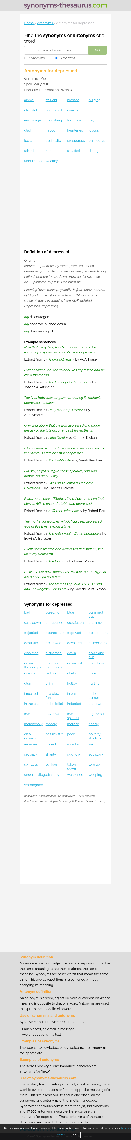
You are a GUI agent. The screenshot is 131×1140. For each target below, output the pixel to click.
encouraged (33, 120)
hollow (72, 683)
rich (49, 151)
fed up (51, 673)
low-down (53, 714)
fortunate (74, 120)
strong (94, 151)
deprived (74, 633)
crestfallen (75, 623)
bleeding (53, 612)
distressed (54, 653)
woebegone (33, 785)
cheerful (30, 110)
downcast (74, 663)
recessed (31, 744)
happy (50, 130)
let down (95, 704)
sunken (51, 765)
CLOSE (74, 1134)
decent (94, 110)
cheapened (54, 623)
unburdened (33, 161)
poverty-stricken (95, 736)
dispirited (31, 653)
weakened (75, 775)
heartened (75, 130)
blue (70, 612)
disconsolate (98, 643)
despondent (98, 633)
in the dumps (94, 696)
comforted (54, 110)
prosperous (76, 141)
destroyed (53, 643)
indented (74, 704)
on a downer (30, 736)
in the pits (31, 704)
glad (27, 130)
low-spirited (73, 716)
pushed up (97, 141)
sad (91, 744)
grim (49, 683)
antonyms (84, 35)
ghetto (72, 673)
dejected (31, 633)
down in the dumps (32, 665)
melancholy (33, 724)
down (71, 653)
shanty (51, 754)
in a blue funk (52, 696)
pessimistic (54, 734)
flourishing (54, 120)
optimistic (53, 141)
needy (94, 724)
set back (30, 754)
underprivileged (36, 775)
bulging (95, 100)
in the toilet (54, 704)
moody (51, 724)
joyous (94, 130)
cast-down (32, 623)
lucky (28, 141)
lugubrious (97, 714)
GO (97, 50)
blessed (73, 100)
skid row (73, 754)
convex (72, 110)
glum (28, 683)
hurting (94, 683)
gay (91, 120)
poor (70, 734)
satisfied (73, 151)
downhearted (99, 663)
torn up (94, 765)
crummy (95, 623)
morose (73, 724)
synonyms (54, 35)
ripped (51, 744)
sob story (96, 754)
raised (29, 151)
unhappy (52, 775)
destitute (31, 643)
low (27, 714)
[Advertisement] (65, 206)
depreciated (55, 633)
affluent (51, 100)
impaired (31, 694)
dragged (30, 673)
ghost (93, 673)
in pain (72, 694)
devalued (74, 643)
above (29, 100)
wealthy (52, 161)
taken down (71, 767)
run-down (74, 744)
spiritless (31, 765)
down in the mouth (54, 665)
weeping (95, 775)
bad (27, 612)
